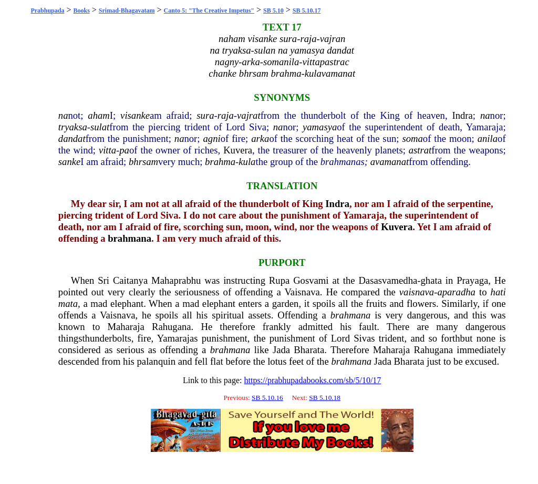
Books (81, 10)
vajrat (249, 115)
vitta (107, 150)
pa (124, 150)
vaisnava (416, 291)
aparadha (456, 291)
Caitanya (130, 280)
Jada (281, 349)
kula (247, 161)
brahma (220, 161)
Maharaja (125, 326)
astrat (420, 150)
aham (98, 115)
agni (211, 138)
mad (98, 303)
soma (412, 138)
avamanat (389, 161)
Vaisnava (301, 291)
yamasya (320, 126)
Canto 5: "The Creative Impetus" (209, 10)
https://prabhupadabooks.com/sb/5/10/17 (312, 380)
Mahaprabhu (176, 280)
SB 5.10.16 (267, 397)
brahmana (129, 238)
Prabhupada (47, 10)
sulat (99, 126)
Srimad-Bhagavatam (127, 10)
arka (260, 138)
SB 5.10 (273, 10)
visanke (135, 115)
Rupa (279, 280)
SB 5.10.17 (307, 10)
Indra (462, 115)
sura (205, 115)
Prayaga (472, 280)
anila (488, 138)
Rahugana (171, 326)
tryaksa (72, 126)
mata (68, 303)
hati (498, 291)
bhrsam (143, 161)
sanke (69, 161)
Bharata (309, 349)
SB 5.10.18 (324, 397)
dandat (72, 138)
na (63, 115)
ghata (431, 280)
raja (226, 115)
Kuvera (237, 150)
